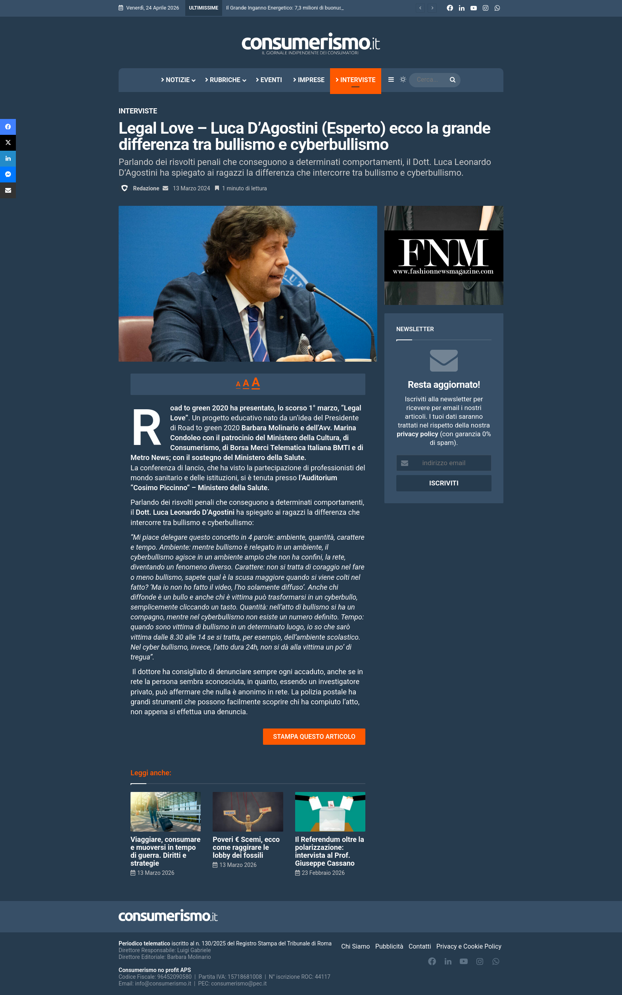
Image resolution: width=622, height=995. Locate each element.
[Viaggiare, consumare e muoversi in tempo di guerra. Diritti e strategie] (166, 812)
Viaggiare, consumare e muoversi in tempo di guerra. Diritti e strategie (166, 851)
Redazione (146, 188)
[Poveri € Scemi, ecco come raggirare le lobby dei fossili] (248, 812)
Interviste (356, 80)
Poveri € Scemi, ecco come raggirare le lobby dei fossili (246, 847)
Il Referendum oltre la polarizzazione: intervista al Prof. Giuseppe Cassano (329, 851)
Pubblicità (389, 946)
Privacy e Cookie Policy (468, 946)
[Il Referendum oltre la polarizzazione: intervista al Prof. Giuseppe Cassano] (330, 812)
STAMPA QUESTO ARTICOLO (314, 736)
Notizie (175, 80)
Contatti (420, 946)
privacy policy (417, 434)
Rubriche (222, 80)
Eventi (269, 80)
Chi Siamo (355, 946)
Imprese (308, 80)
